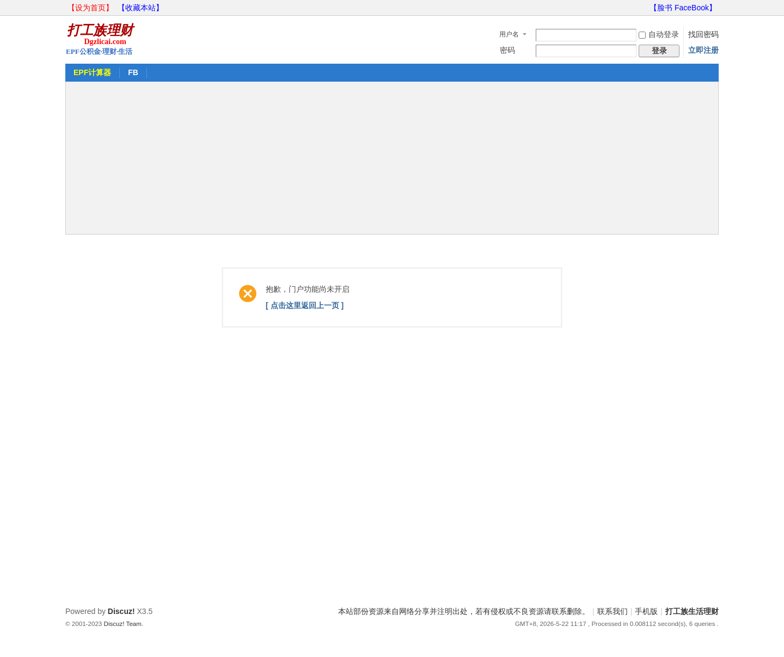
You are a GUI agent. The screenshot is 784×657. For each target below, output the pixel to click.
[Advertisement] (392, 158)
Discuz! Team (123, 623)
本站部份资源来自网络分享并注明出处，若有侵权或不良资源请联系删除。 (464, 611)
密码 (507, 50)
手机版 (646, 611)
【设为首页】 (90, 7)
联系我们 (612, 611)
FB (133, 72)
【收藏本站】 (140, 7)
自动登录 (659, 34)
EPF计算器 (92, 72)
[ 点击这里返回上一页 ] (305, 305)
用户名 (509, 34)
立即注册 (703, 50)
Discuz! (121, 611)
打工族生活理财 (692, 611)
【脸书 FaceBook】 (683, 7)
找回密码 (703, 34)
